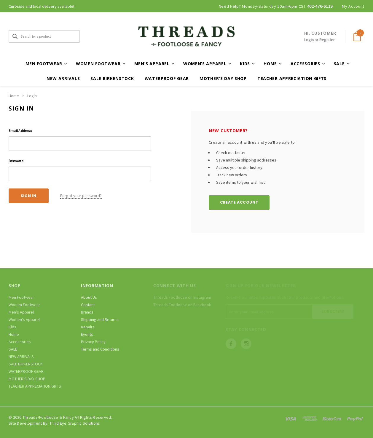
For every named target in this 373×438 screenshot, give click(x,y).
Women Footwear (24, 304)
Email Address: (20, 130)
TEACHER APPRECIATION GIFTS (291, 78)
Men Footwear (21, 297)
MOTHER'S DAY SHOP (223, 78)
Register (327, 39)
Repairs (88, 327)
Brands (87, 312)
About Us (89, 297)
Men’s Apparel (21, 312)
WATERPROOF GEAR (167, 78)
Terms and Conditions (100, 349)
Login (309, 39)
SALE (13, 349)
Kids (12, 327)
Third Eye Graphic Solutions (75, 423)
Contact (88, 304)
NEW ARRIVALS (63, 78)
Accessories (20, 341)
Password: (16, 161)
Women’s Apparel (24, 319)
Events (87, 334)
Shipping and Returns (100, 319)
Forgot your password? (81, 195)
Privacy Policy (93, 341)
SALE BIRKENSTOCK (112, 78)
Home (14, 95)
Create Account (239, 202)
